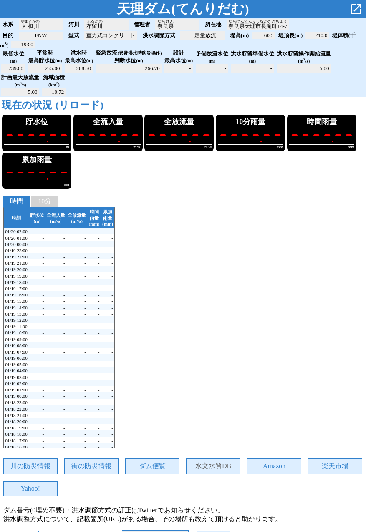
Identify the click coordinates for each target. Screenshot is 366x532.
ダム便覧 (152, 465)
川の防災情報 (30, 465)
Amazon (274, 465)
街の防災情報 (91, 465)
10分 (44, 201)
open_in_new (356, 9)
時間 (16, 201)
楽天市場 (335, 465)
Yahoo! (30, 488)
